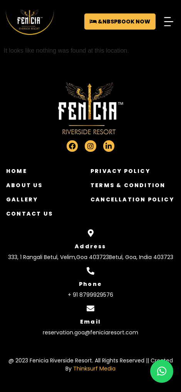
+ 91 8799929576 (90, 295)
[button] (168, 21)
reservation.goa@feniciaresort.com (90, 332)
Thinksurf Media (94, 368)
